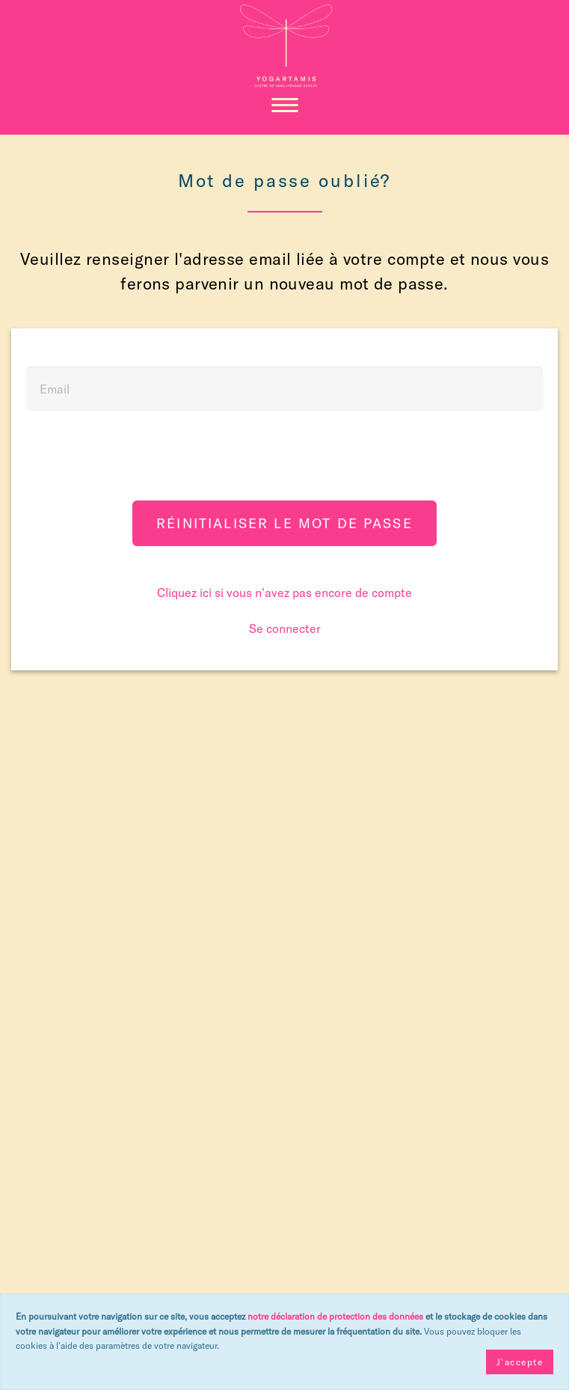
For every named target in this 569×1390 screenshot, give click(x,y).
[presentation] (285, 459)
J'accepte (519, 1362)
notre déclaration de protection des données (335, 1316)
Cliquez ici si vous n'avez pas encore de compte (284, 592)
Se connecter (285, 628)
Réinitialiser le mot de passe (284, 523)
